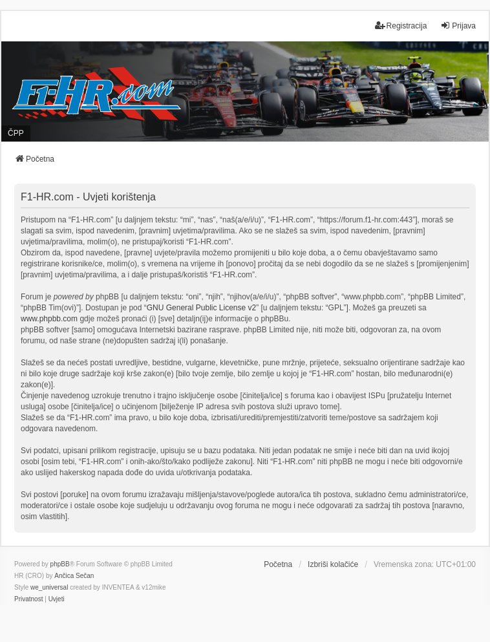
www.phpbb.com (49, 318)
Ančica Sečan (74, 575)
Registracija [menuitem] (401, 25)
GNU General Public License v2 (201, 307)
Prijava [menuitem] (458, 25)
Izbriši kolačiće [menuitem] (333, 564)
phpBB (60, 564)
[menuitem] (28, 599)
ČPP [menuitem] (16, 133)
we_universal (49, 587)
